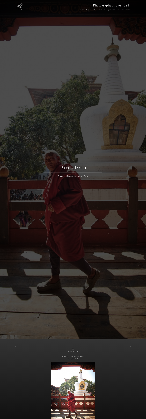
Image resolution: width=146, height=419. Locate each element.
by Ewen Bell (111, 5)
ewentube (102, 10)
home (82, 10)
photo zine (111, 10)
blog (87, 10)
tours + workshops (124, 10)
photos (94, 10)
